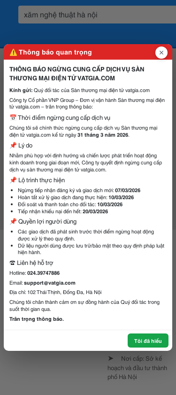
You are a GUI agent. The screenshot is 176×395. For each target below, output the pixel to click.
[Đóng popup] (161, 52)
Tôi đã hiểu (148, 340)
